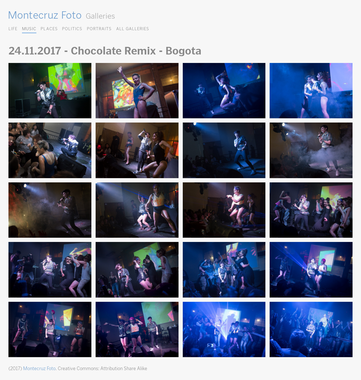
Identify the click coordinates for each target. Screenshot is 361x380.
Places (49, 28)
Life (12, 28)
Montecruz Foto (45, 14)
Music (29, 28)
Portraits (99, 28)
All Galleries (132, 28)
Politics (72, 28)
